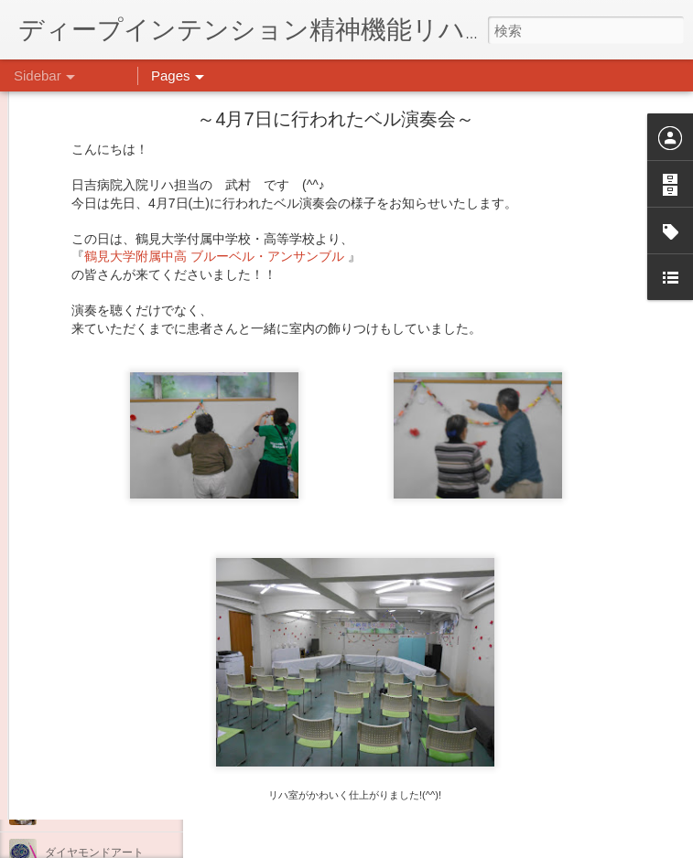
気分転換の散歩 (83, 770)
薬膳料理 (67, 811)
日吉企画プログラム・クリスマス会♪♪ (138, 687)
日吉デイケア (518, 769)
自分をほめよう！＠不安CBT (116, 729)
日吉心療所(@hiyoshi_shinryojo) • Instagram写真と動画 (419, 654)
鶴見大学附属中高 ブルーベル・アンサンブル (216, 110)
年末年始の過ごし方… (100, 646)
